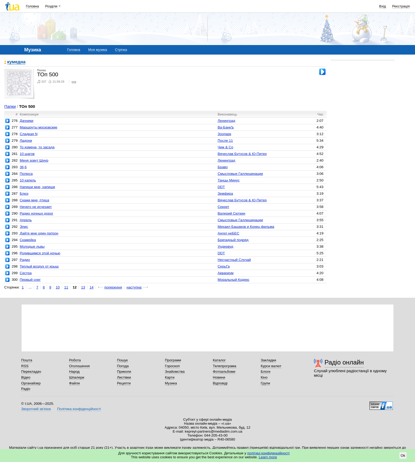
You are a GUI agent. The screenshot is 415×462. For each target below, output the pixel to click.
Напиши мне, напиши (37, 187)
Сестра (25, 273)
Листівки (124, 377)
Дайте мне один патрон (39, 233)
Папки (10, 106)
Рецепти (124, 383)
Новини (219, 377)
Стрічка (121, 50)
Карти (169, 377)
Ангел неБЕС (228, 233)
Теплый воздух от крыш (39, 266)
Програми (173, 360)
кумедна (16, 62)
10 (58, 287)
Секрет (223, 207)
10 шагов (27, 154)
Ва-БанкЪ (226, 127)
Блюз (24, 194)
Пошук (122, 360)
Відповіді (220, 383)
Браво (223, 167)
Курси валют (271, 366)
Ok (403, 455)
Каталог (219, 360)
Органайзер (30, 383)
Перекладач (31, 372)
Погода (123, 366)
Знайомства (175, 372)
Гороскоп (172, 366)
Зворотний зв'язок (36, 409)
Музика (171, 383)
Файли (74, 383)
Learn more (268, 457)
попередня (113, 287)
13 (83, 287)
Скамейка (28, 240)
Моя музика (97, 50)
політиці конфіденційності (268, 453)
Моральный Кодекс (233, 280)
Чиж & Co (225, 147)
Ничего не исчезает (36, 207)
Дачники (26, 121)
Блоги (265, 372)
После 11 (225, 141)
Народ (74, 372)
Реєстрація (401, 6)
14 (91, 287)
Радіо (25, 389)
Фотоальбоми (224, 372)
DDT (221, 187)
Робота (75, 360)
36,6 (23, 167)
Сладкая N (28, 134)
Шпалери (76, 377)
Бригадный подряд (233, 240)
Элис (24, 227)
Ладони (26, 141)
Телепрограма (224, 366)
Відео (25, 377)
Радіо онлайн (344, 362)
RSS (25, 366)
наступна (134, 287)
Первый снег (30, 280)
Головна (32, 6)
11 (66, 287)
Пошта (26, 360)
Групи (265, 383)
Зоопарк (224, 134)
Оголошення (79, 366)
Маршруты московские (38, 127)
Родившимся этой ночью (40, 253)
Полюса (26, 174)
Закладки (268, 360)
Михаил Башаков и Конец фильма (246, 227)
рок (73, 81)
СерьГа (224, 266)
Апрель (26, 220)
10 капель (28, 180)
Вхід (382, 6)
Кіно (264, 377)
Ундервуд (225, 246)
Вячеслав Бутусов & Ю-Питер (242, 154)
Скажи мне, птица (34, 200)
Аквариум (225, 273)
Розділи (51, 6)
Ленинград (226, 121)
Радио (25, 260)
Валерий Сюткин (231, 213)
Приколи (124, 372)
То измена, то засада (37, 147)
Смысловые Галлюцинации (240, 174)
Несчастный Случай (234, 260)
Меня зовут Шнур (34, 160)
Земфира (225, 194)
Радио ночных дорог (36, 213)
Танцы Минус (229, 180)
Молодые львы (32, 246)
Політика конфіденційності (79, 409)
